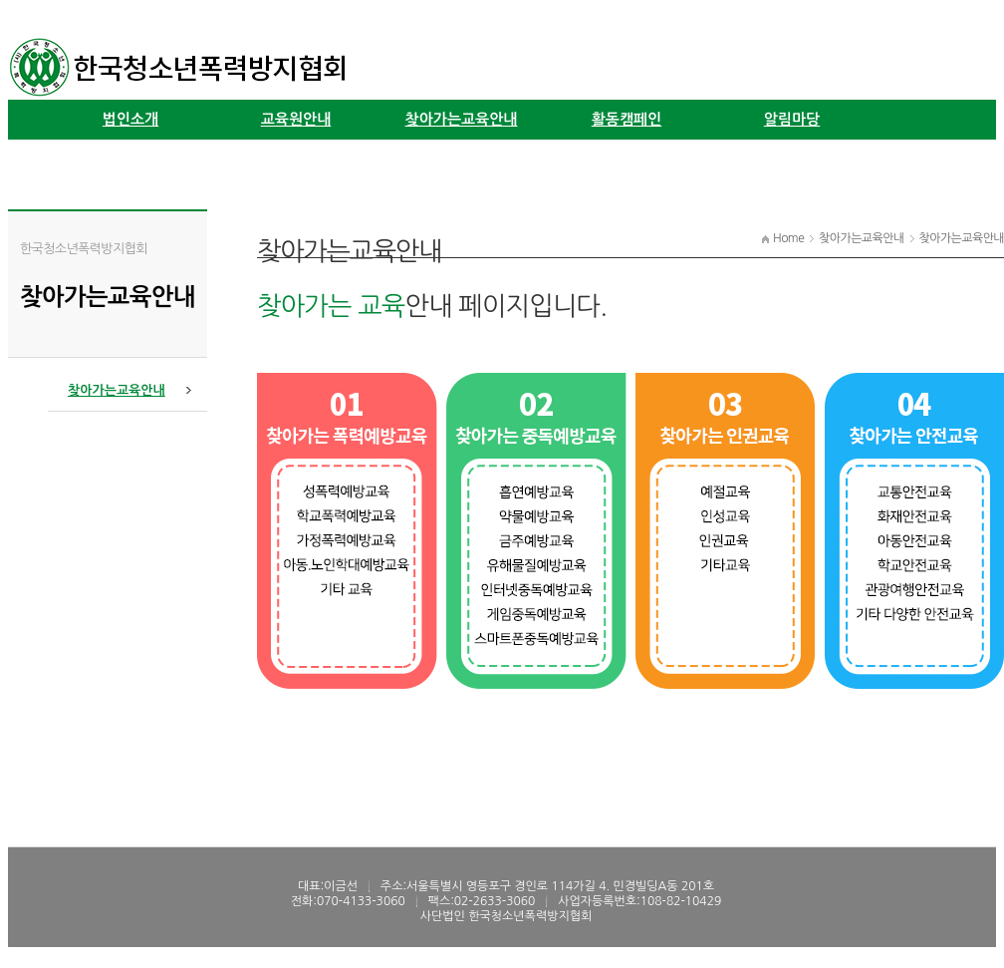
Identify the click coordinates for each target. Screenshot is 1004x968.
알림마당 (792, 119)
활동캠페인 (627, 119)
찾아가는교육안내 (461, 119)
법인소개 (130, 119)
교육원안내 (296, 119)
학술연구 (130, 159)
